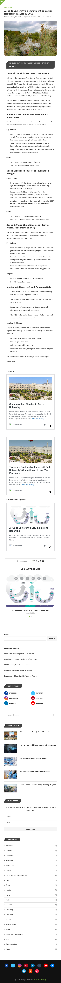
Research (31, 915)
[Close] (2, 2)
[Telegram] (24, 971)
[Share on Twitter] (38, 561)
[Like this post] (34, 561)
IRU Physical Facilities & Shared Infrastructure (21, 659)
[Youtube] (44, 703)
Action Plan (31, 846)
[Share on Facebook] (36, 561)
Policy (31, 900)
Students (31, 929)
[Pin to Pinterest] (40, 561)
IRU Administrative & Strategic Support (18, 670)
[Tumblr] (39, 965)
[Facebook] (17, 693)
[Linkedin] (17, 703)
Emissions (31, 865)
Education (31, 860)
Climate (31, 851)
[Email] (52, 965)
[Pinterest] (44, 698)
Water (31, 949)
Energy (31, 870)
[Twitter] (44, 693)
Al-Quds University (40, 979)
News (31, 895)
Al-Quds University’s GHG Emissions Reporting (30, 610)
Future (31, 880)
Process (31, 905)
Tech (31, 939)
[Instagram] (17, 698)
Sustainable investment (31, 934)
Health (31, 890)
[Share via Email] (43, 561)
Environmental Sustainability (31, 875)
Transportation (31, 944)
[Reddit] (30, 971)
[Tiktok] (37, 971)
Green (31, 885)
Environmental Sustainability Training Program (21, 676)
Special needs (31, 924)
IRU (32, 920)
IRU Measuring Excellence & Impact (17, 665)
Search (6, 635)
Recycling (31, 910)
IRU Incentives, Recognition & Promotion (19, 654)
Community (31, 856)
